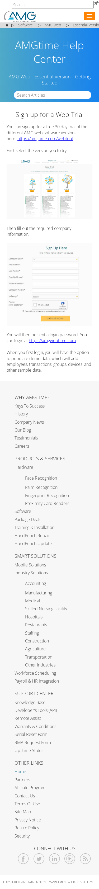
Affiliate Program (30, 788)
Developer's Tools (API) (36, 710)
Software (23, 511)
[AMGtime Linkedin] (54, 858)
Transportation (38, 657)
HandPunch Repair (32, 535)
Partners (22, 780)
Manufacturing (38, 593)
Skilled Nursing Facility (46, 609)
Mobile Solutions (30, 565)
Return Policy (27, 828)
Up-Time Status (29, 750)
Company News (29, 422)
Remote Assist (28, 718)
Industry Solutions (31, 573)
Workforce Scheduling (35, 673)
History (21, 414)
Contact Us (25, 796)
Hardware (24, 467)
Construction (37, 641)
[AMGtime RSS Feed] (85, 858)
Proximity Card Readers (47, 503)
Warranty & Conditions (35, 726)
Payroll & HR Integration (37, 681)
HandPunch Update (33, 543)
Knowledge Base (30, 702)
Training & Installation (34, 527)
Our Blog (23, 430)
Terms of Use (27, 804)
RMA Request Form (33, 742)
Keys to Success (30, 406)
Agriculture (35, 649)
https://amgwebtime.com (52, 340)
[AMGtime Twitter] (39, 858)
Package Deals (28, 519)
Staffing (32, 633)
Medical (32, 601)
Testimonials (26, 438)
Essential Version (53, 76)
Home (20, 771)
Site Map (23, 812)
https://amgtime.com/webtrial (45, 138)
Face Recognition (41, 478)
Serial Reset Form (31, 734)
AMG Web (19, 76)
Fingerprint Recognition (47, 495)
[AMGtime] (53, 4)
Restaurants (36, 625)
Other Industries (40, 665)
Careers (22, 446)
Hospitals (34, 617)
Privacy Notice (28, 820)
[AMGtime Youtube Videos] (70, 858)
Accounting (35, 583)
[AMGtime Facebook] (23, 858)
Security (22, 836)
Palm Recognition (41, 487)
